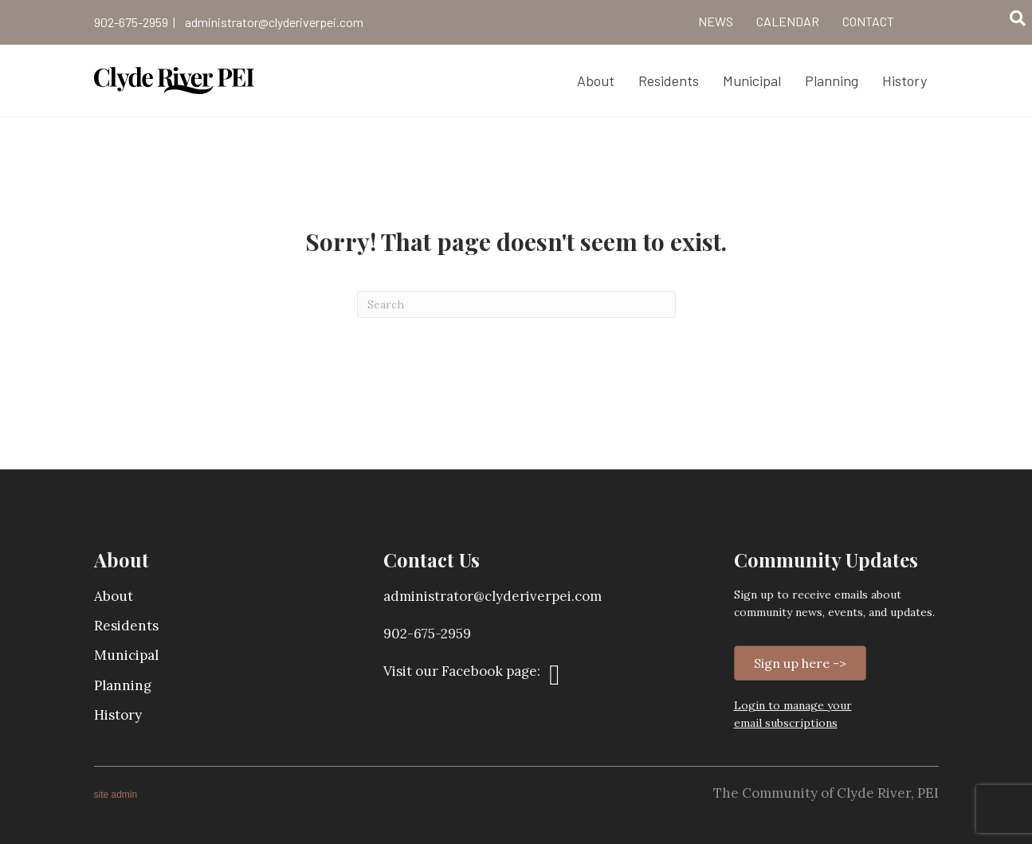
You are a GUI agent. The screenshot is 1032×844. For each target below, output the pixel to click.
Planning (122, 685)
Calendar (787, 21)
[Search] (1017, 18)
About (113, 596)
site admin (116, 794)
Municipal (126, 655)
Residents (126, 625)
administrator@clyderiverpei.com (274, 21)
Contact (868, 21)
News (715, 21)
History (118, 715)
